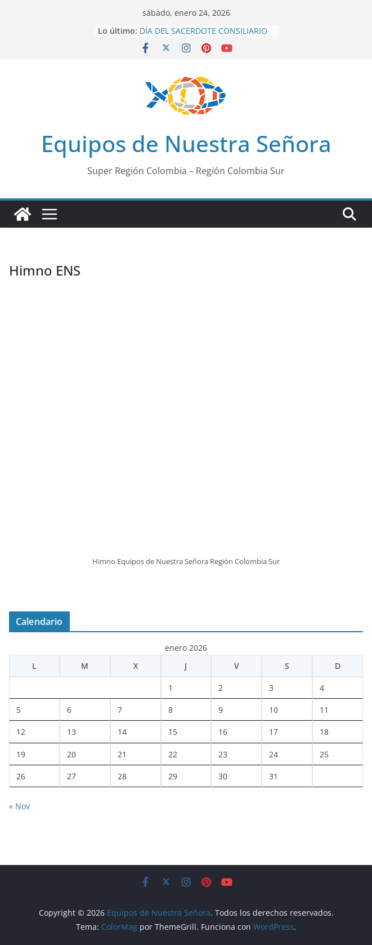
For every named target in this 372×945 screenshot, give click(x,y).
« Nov (19, 806)
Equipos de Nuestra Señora (186, 143)
